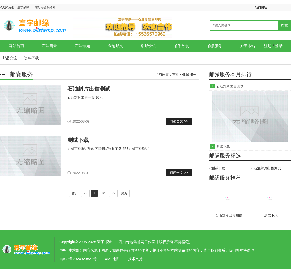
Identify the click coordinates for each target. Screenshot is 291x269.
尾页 (124, 193)
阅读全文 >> (179, 121)
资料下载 (31, 58)
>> (113, 193)
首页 (175, 74)
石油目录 (49, 46)
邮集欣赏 (181, 46)
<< (85, 193)
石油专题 (82, 46)
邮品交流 (9, 58)
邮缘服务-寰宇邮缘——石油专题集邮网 (26, 249)
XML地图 (112, 259)
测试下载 (78, 140)
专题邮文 (115, 46)
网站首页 (16, 46)
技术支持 (135, 259)
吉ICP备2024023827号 (78, 259)
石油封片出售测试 (88, 89)
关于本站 (247, 46)
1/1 (103, 193)
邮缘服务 (214, 46)
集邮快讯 (148, 46)
